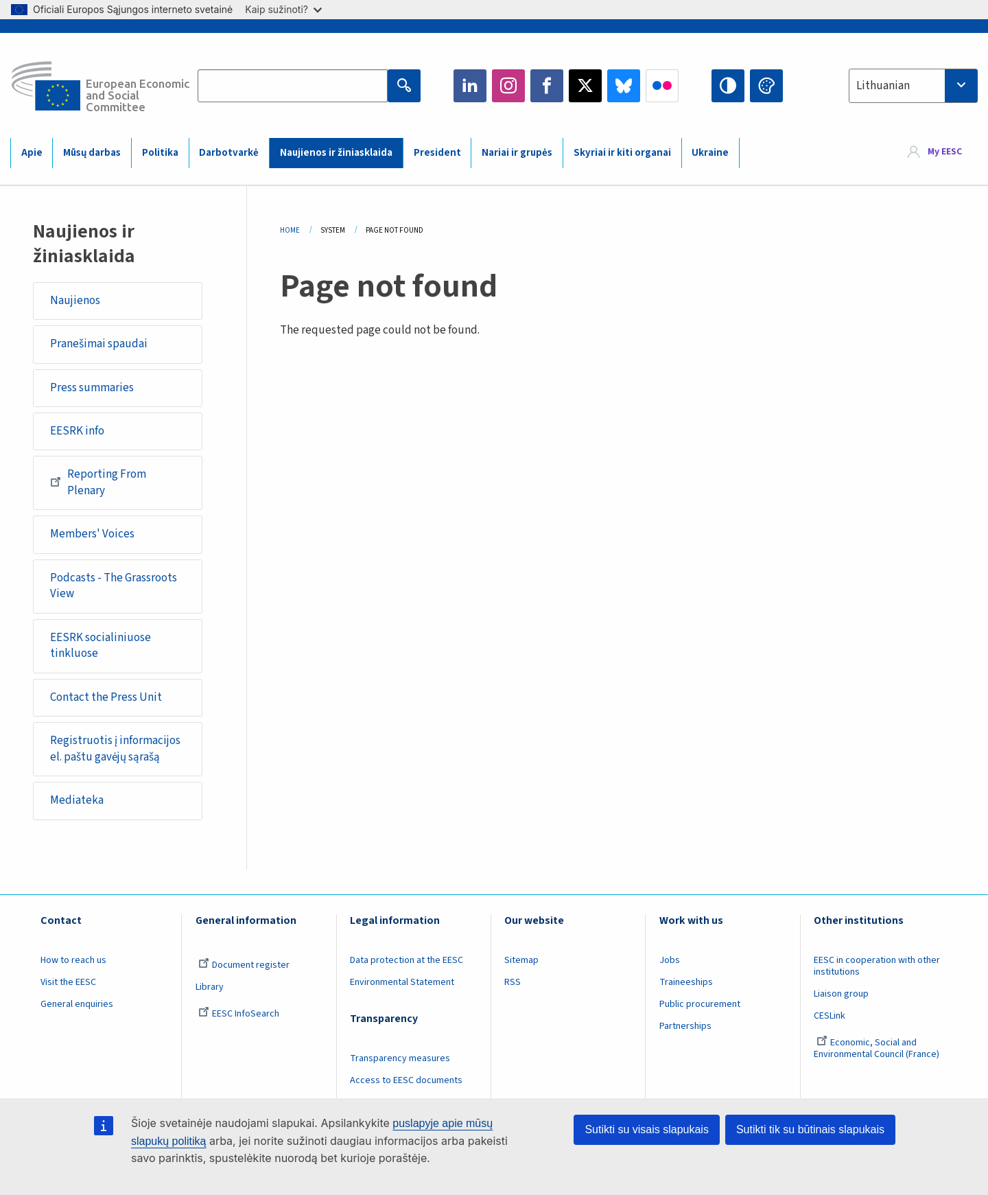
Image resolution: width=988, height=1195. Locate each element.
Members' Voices (92, 534)
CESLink (829, 1016)
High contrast (727, 85)
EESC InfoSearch (238, 1014)
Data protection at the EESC (406, 960)
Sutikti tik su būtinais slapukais (810, 1129)
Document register (244, 965)
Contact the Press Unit (106, 697)
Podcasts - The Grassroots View (113, 586)
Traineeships (686, 982)
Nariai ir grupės (517, 153)
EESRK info (77, 431)
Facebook (546, 85)
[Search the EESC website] (293, 85)
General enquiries (76, 1004)
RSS (512, 982)
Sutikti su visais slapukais (647, 1129)
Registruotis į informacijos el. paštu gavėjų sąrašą (115, 748)
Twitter (585, 85)
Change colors (766, 85)
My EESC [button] (945, 152)
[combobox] (913, 86)
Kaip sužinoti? (283, 9)
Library (210, 987)
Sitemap (521, 960)
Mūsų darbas (92, 153)
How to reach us (73, 960)
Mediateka (77, 800)
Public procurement (699, 1004)
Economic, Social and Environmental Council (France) (877, 1048)
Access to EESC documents (406, 1080)
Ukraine (710, 153)
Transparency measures (400, 1058)
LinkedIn (470, 85)
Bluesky (623, 85)
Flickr (662, 85)
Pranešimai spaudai (99, 344)
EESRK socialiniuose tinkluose (100, 645)
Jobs (669, 960)
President (437, 153)
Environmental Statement (402, 982)
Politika (160, 153)
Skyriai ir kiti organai (622, 153)
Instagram (508, 85)
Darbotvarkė (229, 153)
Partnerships (685, 1026)
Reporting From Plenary (98, 482)
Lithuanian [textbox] (883, 86)
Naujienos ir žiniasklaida (336, 153)
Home (290, 230)
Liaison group (841, 994)
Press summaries (92, 388)
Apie (32, 153)
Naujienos (75, 300)
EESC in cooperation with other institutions (877, 966)
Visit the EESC (68, 982)
